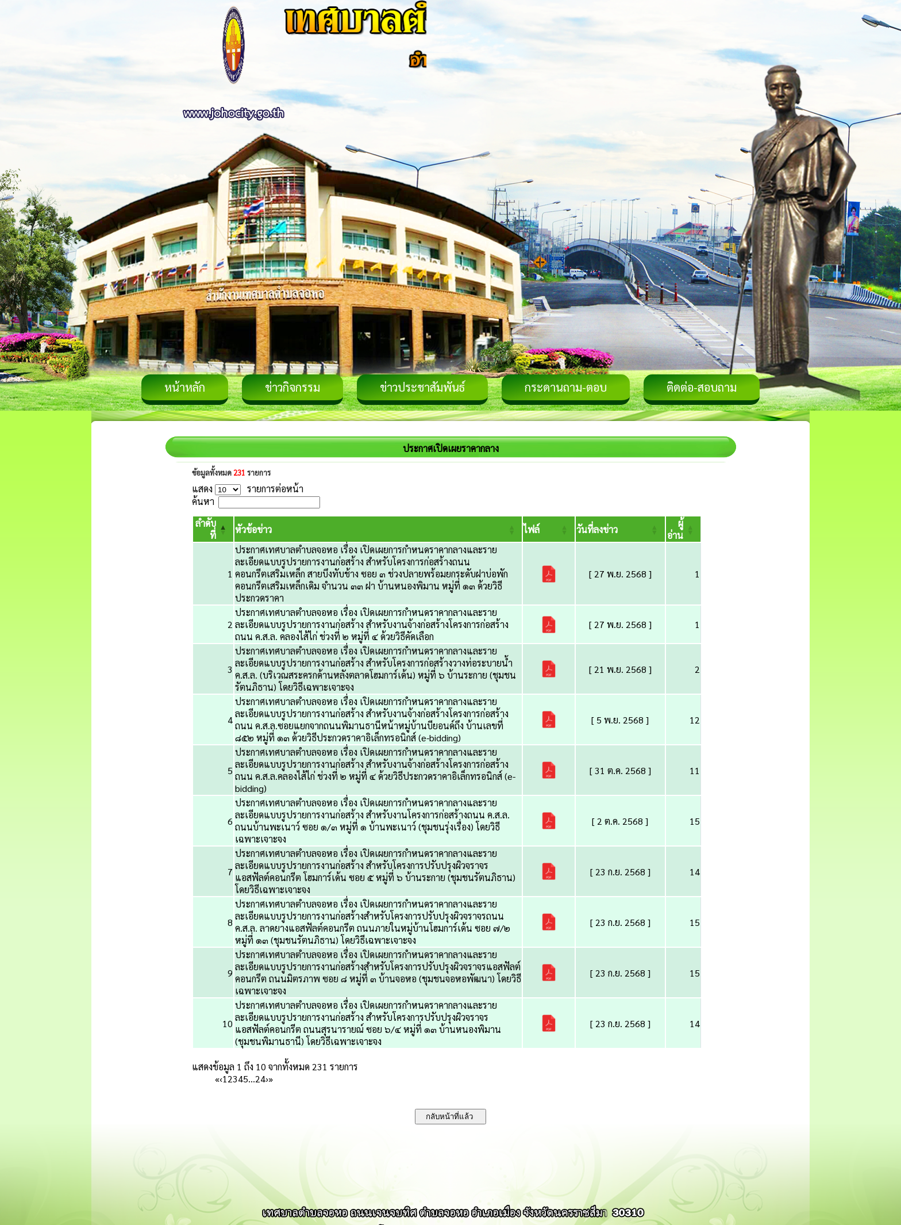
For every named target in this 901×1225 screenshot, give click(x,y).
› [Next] (266, 1079)
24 (260, 1079)
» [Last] (270, 1079)
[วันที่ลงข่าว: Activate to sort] (620, 529)
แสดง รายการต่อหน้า (247, 489)
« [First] (217, 1079)
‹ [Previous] (221, 1079)
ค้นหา (203, 501)
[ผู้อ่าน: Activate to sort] (683, 529)
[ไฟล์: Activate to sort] (549, 529)
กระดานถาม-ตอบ (566, 387)
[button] (253, 529)
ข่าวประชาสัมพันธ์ (422, 387)
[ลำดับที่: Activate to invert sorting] (213, 529)
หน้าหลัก (184, 387)
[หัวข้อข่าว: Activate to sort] (378, 529)
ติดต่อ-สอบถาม (702, 387)
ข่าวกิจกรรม (292, 387)
